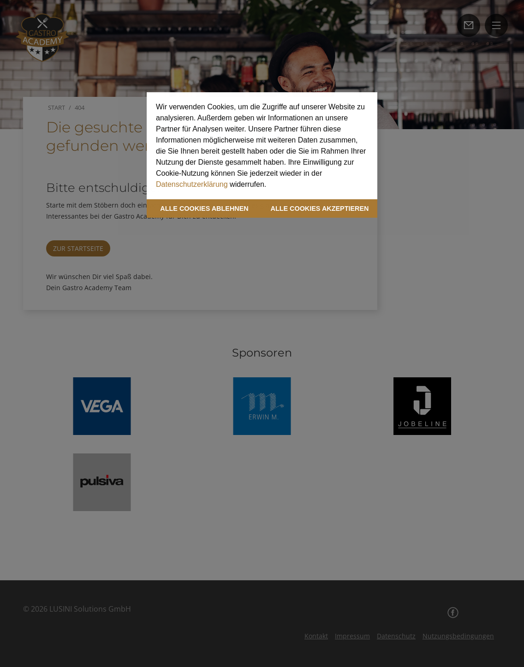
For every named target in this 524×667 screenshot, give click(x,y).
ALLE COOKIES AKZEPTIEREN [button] (320, 208)
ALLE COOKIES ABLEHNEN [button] (204, 208)
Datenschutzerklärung (192, 184)
